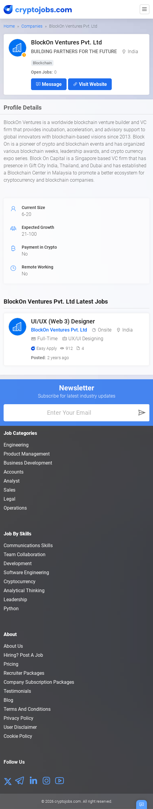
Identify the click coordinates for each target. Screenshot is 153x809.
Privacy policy (18, 718)
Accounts (13, 472)
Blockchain (42, 63)
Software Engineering (26, 572)
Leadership (15, 599)
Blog (8, 700)
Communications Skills (28, 545)
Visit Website (90, 84)
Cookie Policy (18, 736)
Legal (9, 499)
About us (13, 646)
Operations (15, 508)
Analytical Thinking (24, 590)
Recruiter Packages (24, 673)
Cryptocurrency (20, 581)
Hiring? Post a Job (23, 655)
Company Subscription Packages (39, 682)
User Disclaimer (20, 727)
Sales (9, 490)
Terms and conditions (27, 709)
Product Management (27, 454)
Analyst (12, 481)
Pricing (11, 664)
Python (11, 608)
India (133, 51)
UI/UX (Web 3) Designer (63, 321)
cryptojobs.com (68, 801)
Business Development (28, 463)
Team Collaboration (24, 554)
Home (9, 26)
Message (49, 84)
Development (18, 563)
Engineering (16, 445)
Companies (31, 26)
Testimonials (17, 691)
